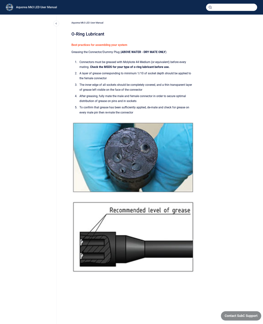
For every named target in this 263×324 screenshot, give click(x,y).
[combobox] (231, 7)
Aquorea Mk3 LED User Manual (36, 7)
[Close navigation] (56, 23)
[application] (241, 316)
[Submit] (210, 7)
